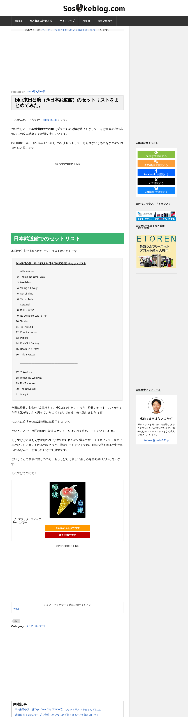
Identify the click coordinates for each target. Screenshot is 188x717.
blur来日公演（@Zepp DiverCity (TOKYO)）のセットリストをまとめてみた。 (58, 713)
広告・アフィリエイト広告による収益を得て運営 (67, 29)
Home (18, 20)
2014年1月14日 (37, 91)
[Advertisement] (67, 60)
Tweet (15, 612)
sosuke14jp (50, 123)
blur (16, 625)
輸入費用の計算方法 (41, 20)
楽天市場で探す (67, 538)
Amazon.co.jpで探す (68, 531)
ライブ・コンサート (39, 629)
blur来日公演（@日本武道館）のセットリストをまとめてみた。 (67, 104)
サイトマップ (67, 20)
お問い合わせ (105, 20)
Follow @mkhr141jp (156, 440)
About (86, 20)
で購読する (156, 154)
